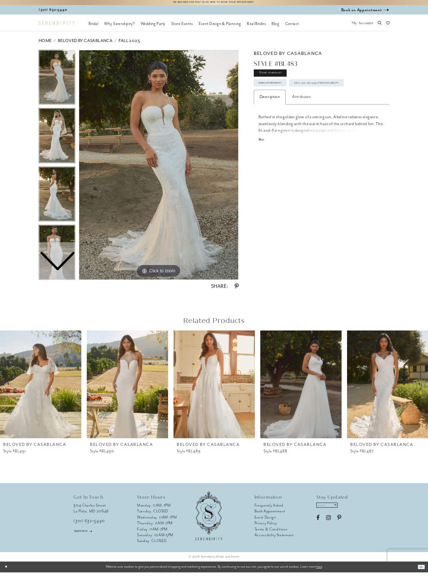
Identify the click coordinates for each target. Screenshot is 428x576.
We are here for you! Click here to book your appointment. (214, 4)
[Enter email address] (334, 510)
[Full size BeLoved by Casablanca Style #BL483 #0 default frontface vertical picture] (158, 168)
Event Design (265, 520)
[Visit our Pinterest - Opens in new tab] (339, 524)
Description (270, 128)
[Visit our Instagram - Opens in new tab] (328, 524)
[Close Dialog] (8, 570)
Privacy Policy (265, 526)
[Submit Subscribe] (347, 510)
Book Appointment (281, 96)
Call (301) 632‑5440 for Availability (299, 112)
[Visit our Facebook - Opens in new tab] (318, 524)
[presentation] (40, 388)
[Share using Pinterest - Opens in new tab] (237, 290)
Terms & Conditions (271, 532)
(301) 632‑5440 (89, 524)
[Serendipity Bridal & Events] (56, 27)
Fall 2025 (129, 44)
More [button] (263, 172)
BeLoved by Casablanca (85, 44)
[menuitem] (93, 27)
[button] (362, 27)
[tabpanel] (158, 168)
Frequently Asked (269, 509)
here (319, 570)
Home (45, 44)
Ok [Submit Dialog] (419, 570)
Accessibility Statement (274, 538)
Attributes (301, 128)
